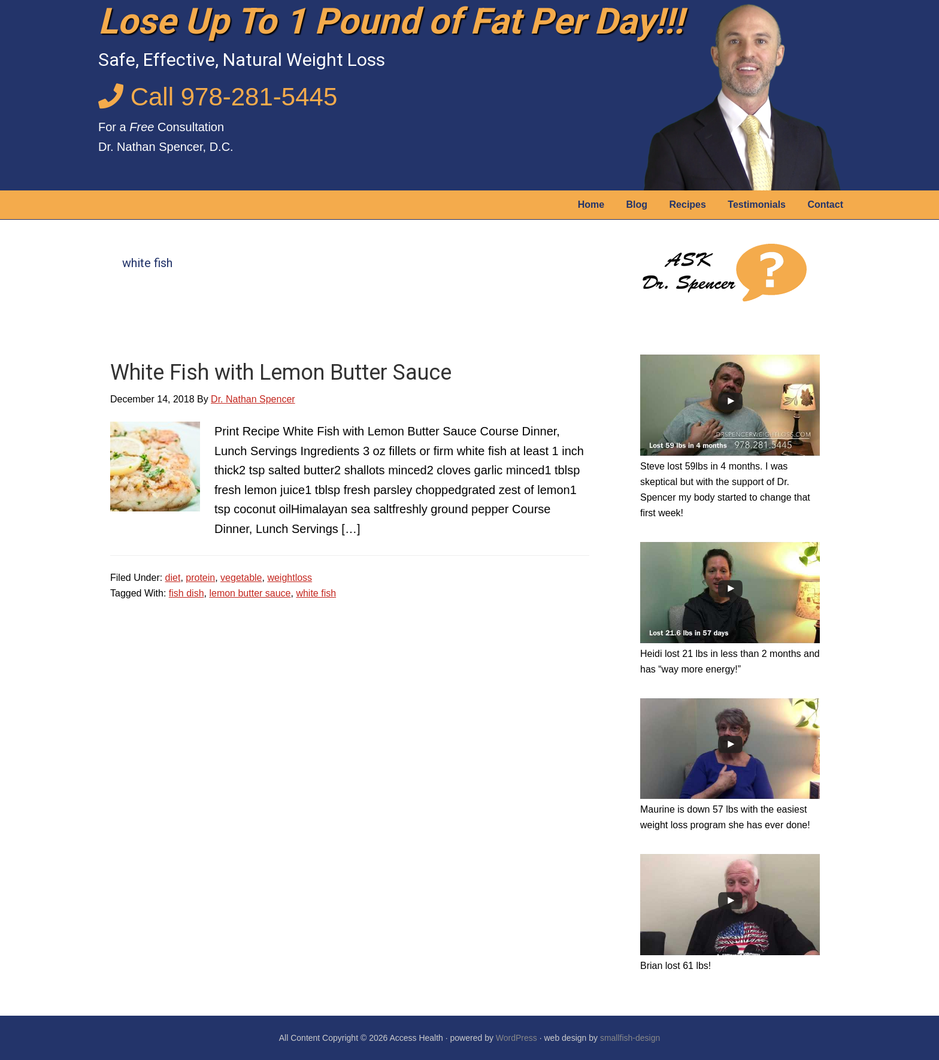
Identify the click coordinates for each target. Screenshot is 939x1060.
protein (200, 578)
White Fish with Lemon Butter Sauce (281, 372)
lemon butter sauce (249, 593)
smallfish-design (630, 1038)
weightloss (289, 578)
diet (173, 578)
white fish (316, 593)
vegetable (241, 578)
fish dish (186, 593)
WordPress (516, 1038)
